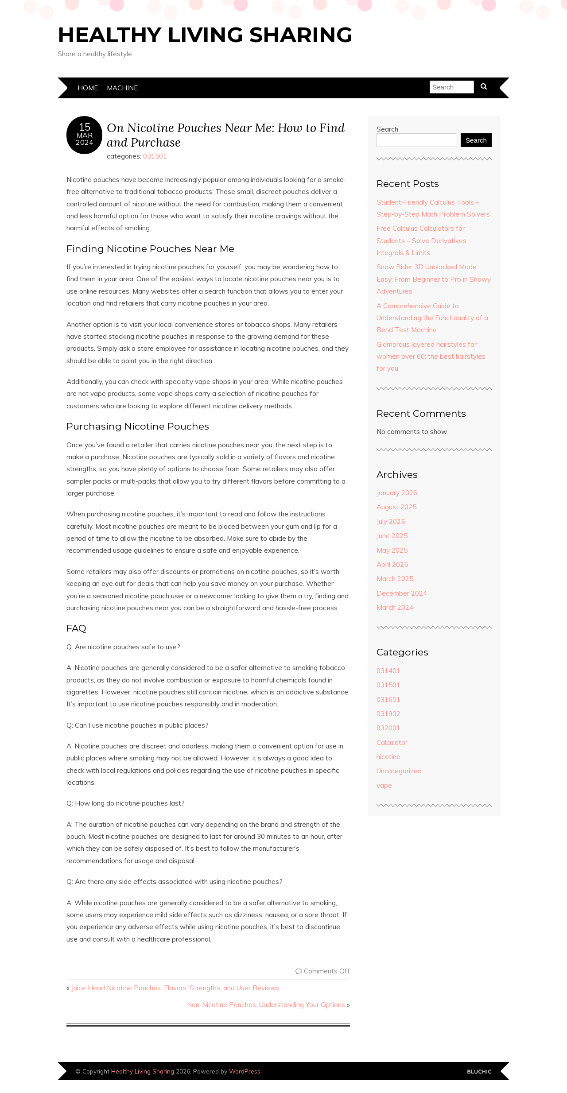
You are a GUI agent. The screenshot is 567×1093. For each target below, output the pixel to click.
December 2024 (402, 593)
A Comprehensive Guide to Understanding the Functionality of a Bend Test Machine (432, 318)
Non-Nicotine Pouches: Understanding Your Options (266, 1004)
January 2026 (397, 492)
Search (387, 129)
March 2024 (395, 607)
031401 (388, 671)
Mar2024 (84, 139)
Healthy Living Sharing (205, 34)
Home (88, 88)
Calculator (392, 742)
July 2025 (391, 521)
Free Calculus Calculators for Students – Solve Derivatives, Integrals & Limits (422, 240)
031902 (388, 713)
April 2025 (392, 564)
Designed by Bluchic (479, 1072)
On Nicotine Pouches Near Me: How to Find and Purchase (226, 135)
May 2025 (392, 550)
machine (122, 88)
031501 (155, 156)
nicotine (388, 756)
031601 (388, 699)
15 (84, 127)
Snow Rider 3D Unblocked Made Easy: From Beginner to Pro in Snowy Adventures (434, 279)
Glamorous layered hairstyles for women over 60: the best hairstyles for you (431, 356)
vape (384, 785)
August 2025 (396, 507)
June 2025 (392, 535)
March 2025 (395, 578)
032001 (388, 728)
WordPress (244, 1071)
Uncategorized (399, 771)
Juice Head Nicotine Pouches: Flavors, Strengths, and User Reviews (175, 988)
